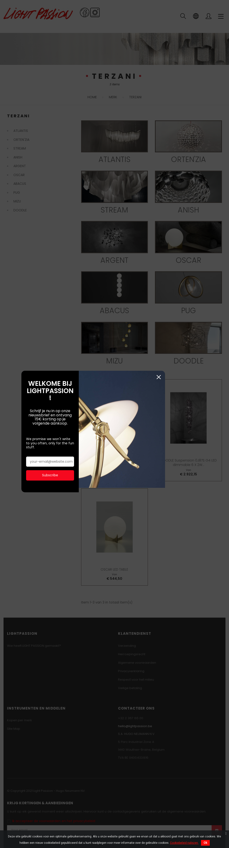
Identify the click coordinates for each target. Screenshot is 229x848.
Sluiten (202, 367)
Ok (205, 842)
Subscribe (58, 449)
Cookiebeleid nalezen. (184, 842)
